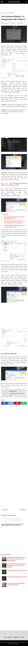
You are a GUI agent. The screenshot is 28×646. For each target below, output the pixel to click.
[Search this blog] (26, 2)
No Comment (20, 23)
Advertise (10, 637)
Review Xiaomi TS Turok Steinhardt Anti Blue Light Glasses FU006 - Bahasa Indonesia (16, 565)
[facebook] (4, 403)
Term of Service (14, 642)
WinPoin (11, 395)
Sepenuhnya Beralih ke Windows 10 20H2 (17, 576)
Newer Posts (5, 509)
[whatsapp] (23, 403)
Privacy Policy (7, 642)
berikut (23, 106)
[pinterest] (17, 403)
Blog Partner (16, 637)
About (5, 637)
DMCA (2, 642)
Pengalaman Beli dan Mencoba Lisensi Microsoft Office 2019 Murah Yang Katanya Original (16, 559)
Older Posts (23, 509)
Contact (22, 637)
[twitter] (11, 403)
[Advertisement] (14, 8)
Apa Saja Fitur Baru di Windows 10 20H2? (17, 570)
